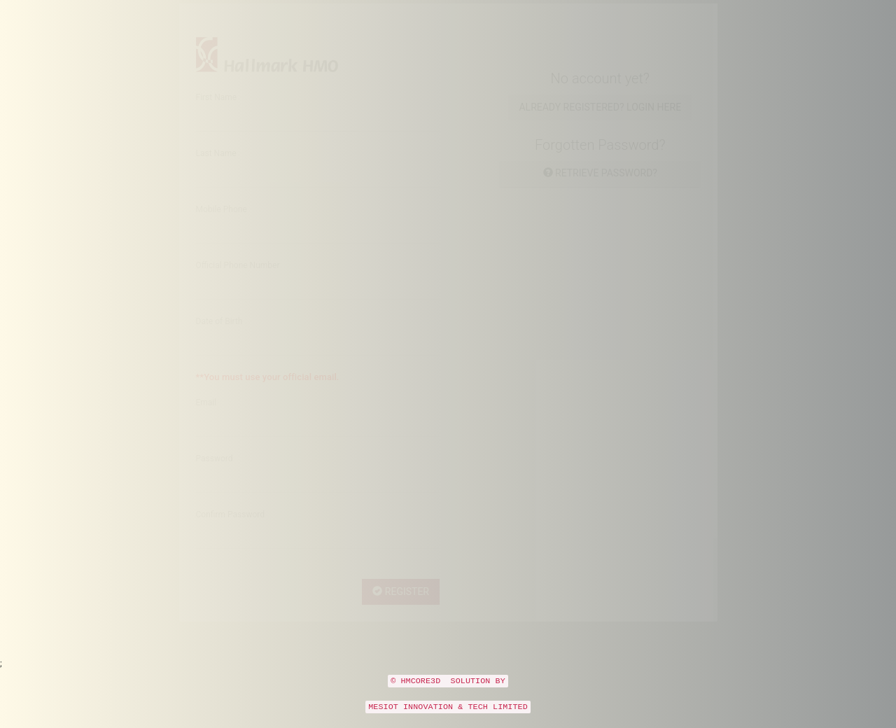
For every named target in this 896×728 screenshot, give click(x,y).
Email (206, 416)
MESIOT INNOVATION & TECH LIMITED (448, 719)
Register (400, 604)
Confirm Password (230, 528)
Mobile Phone (221, 222)
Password (214, 472)
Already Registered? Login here (600, 120)
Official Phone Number (238, 279)
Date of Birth (219, 335)
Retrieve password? (600, 186)
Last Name (216, 167)
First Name (216, 110)
